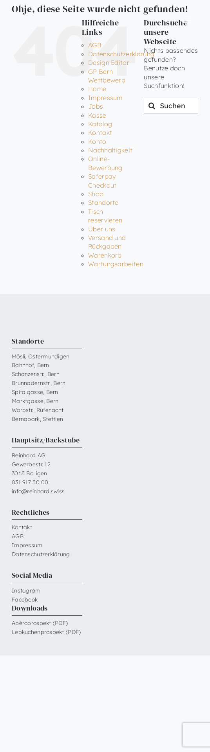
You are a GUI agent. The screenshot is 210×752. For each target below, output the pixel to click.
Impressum (105, 98)
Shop (95, 194)
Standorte (103, 202)
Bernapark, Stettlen (37, 419)
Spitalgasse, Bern (35, 392)
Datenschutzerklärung (121, 54)
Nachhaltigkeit (110, 150)
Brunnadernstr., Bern (39, 383)
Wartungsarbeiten (115, 264)
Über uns (102, 229)
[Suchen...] (171, 105)
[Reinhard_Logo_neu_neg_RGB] (36, 17)
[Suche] (151, 105)
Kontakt (100, 132)
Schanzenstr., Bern (36, 374)
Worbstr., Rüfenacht (37, 410)
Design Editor (108, 62)
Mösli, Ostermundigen (41, 356)
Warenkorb (105, 255)
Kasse (97, 115)
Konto (97, 141)
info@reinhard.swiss (38, 491)
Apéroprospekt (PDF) (40, 623)
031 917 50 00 (30, 482)
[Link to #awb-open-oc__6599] (187, 20)
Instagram (26, 590)
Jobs (95, 106)
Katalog (100, 124)
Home (97, 89)
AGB (94, 45)
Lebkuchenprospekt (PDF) (46, 632)
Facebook (25, 599)
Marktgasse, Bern (35, 401)
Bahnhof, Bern (30, 365)
